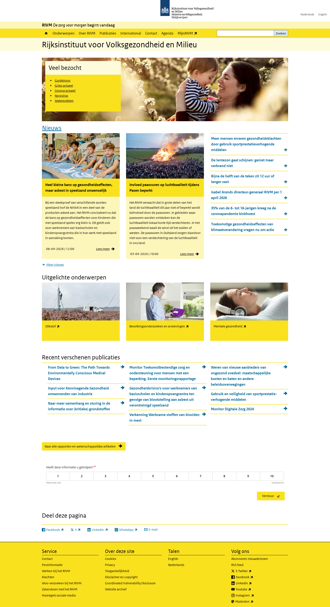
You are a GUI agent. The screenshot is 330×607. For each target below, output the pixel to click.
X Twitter (253, 568)
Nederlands (307, 14)
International (130, 33)
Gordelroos (62, 80)
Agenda (167, 33)
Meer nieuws (55, 263)
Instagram (254, 592)
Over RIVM (87, 33)
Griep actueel (64, 86)
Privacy (110, 562)
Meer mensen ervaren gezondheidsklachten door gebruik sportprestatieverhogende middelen (246, 143)
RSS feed (237, 562)
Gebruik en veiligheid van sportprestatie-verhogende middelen (244, 394)
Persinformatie (52, 562)
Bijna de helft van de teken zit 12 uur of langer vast (242, 178)
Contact (151, 33)
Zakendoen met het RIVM (59, 587)
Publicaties (108, 33)
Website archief (115, 587)
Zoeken (281, 33)
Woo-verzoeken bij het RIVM (61, 581)
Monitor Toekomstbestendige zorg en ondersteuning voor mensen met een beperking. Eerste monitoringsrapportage (162, 371)
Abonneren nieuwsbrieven (249, 556)
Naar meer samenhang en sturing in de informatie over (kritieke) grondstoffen (79, 403)
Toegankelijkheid (117, 568)
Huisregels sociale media (59, 593)
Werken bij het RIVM (56, 568)
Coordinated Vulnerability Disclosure (130, 581)
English (322, 14)
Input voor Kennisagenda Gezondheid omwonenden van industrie (78, 388)
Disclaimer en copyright (121, 574)
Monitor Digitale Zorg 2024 (232, 406)
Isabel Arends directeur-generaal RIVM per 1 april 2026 (246, 194)
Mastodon (253, 599)
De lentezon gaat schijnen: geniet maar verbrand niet (242, 162)
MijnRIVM (188, 33)
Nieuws (51, 126)
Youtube (253, 586)
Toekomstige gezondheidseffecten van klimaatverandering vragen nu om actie (242, 225)
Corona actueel (65, 91)
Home (46, 33)
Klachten (48, 574)
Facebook (254, 574)
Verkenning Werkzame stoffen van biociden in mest (164, 415)
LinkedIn (253, 580)
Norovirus (61, 96)
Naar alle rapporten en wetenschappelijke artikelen (80, 444)
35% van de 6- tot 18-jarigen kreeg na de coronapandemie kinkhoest (243, 210)
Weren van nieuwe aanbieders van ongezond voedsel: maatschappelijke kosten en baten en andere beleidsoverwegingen (241, 373)
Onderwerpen (64, 33)
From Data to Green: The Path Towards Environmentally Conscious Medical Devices (79, 371)
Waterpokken (64, 101)
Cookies (110, 556)
